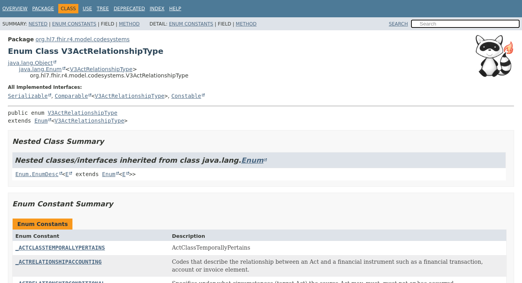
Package (43, 8)
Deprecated (129, 8)
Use (87, 8)
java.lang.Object (30, 63)
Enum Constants (74, 24)
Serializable (28, 96)
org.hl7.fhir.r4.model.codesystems (82, 39)
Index (157, 8)
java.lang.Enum (40, 69)
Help (175, 8)
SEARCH (398, 24)
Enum (41, 121)
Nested (37, 24)
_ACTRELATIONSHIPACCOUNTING (58, 262)
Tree (103, 8)
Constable (186, 96)
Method (129, 24)
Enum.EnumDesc (37, 174)
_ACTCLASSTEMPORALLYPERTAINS (60, 247)
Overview (15, 8)
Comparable (71, 96)
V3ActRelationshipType (101, 69)
